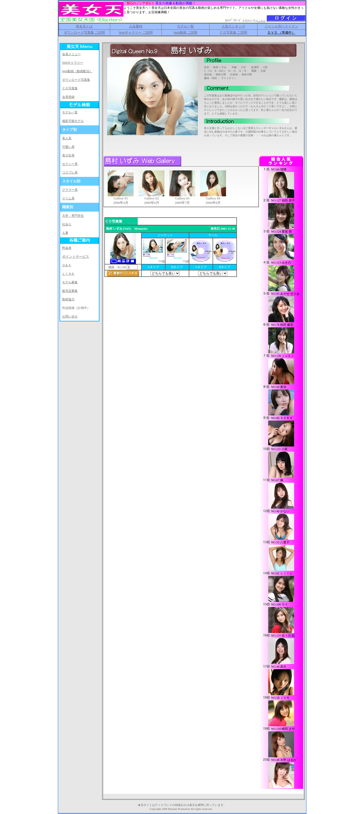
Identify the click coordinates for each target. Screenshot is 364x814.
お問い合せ (70, 316)
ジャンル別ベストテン (281, 26)
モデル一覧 (185, 26)
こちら (262, 20)
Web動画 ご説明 (185, 32)
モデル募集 (70, 282)
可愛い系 (68, 147)
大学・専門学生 (73, 216)
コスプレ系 (70, 172)
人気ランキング (233, 26)
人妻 (65, 233)
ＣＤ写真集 (70, 88)
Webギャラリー (72, 62)
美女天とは (84, 26)
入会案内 (135, 26)
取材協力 (68, 299)
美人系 (66, 138)
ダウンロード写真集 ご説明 (84, 32)
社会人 (66, 224)
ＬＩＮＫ (68, 274)
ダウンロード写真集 (76, 80)
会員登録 (68, 97)
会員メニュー (71, 54)
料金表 (66, 248)
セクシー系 (70, 164)
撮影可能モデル (73, 121)
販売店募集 (70, 291)
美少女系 (68, 155)
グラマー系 (70, 190)
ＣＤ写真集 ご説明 (233, 32)
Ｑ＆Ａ (66, 265)
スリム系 (68, 198)
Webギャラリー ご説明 (136, 32)
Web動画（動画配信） (77, 71)
